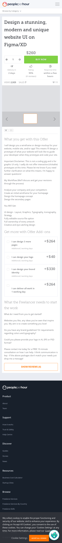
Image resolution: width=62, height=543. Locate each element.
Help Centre (7, 434)
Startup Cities (8, 482)
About (5, 403)
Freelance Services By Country (14, 504)
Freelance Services (9, 499)
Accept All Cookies (39, 538)
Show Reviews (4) (31, 366)
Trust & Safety (8, 429)
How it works (7, 424)
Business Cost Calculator (12, 477)
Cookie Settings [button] (19, 538)
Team (4, 408)
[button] (57, 4)
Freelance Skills (8, 509)
